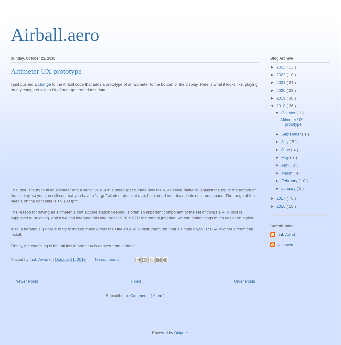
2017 (281, 198)
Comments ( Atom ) (147, 295)
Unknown (284, 244)
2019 (281, 98)
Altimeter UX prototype (46, 71)
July (285, 141)
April (286, 165)
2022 (281, 75)
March (287, 173)
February (290, 180)
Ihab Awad (285, 234)
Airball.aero (55, 35)
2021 (281, 82)
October (289, 113)
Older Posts (244, 281)
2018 (281, 106)
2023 (281, 67)
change (44, 84)
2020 (281, 90)
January (289, 188)
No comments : (109, 259)
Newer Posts (26, 281)
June (286, 149)
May (285, 157)
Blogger (181, 333)
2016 (281, 206)
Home (136, 281)
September (291, 134)
